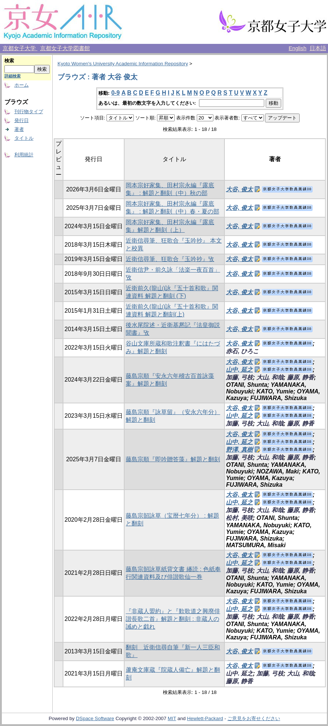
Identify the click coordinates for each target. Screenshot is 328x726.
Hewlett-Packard (205, 718)
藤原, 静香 (300, 377)
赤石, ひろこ (242, 351)
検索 (9, 60)
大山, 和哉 (270, 377)
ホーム (21, 85)
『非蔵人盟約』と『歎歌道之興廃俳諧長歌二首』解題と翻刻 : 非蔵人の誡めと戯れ (173, 619)
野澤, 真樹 (239, 450)
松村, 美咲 (239, 518)
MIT (172, 718)
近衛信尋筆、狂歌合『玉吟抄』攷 (170, 259)
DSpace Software (95, 718)
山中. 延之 (239, 673)
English (297, 48)
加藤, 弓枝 (239, 377)
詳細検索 (12, 76)
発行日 (21, 120)
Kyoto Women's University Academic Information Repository (122, 63)
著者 (19, 129)
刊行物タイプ (28, 111)
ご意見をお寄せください (253, 718)
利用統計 (24, 154)
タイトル (24, 138)
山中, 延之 (239, 370)
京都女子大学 (20, 48)
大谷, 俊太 (239, 189)
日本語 (318, 48)
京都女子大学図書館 (65, 48)
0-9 (115, 93)
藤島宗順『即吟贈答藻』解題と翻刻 (173, 459)
